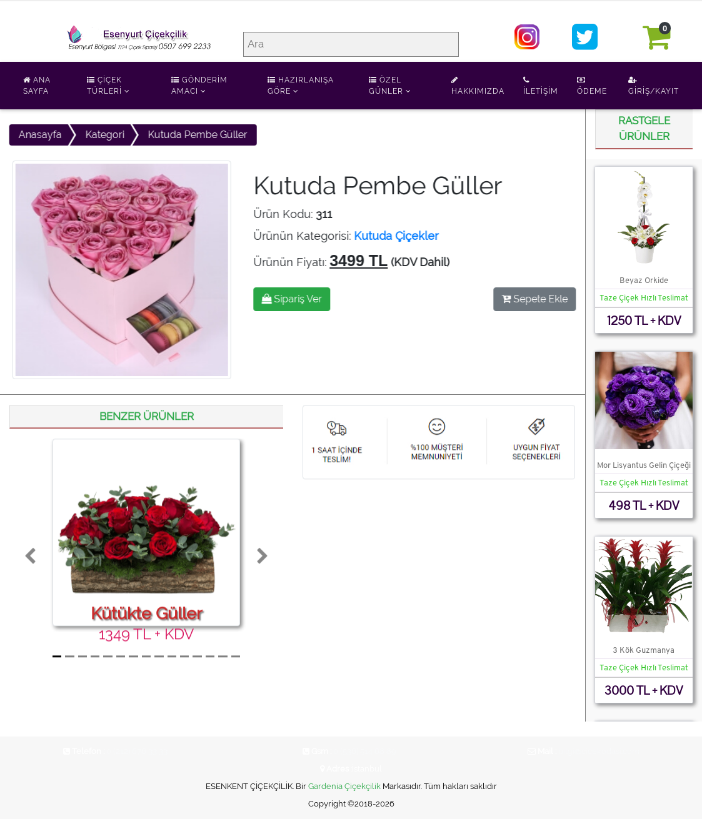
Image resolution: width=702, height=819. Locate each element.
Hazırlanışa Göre (301, 86)
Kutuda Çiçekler (398, 235)
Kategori (102, 135)
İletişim (540, 86)
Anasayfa (37, 135)
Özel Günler (390, 86)
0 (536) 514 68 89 (364, 751)
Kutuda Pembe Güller (195, 135)
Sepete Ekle (537, 299)
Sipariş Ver (294, 299)
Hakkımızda (477, 86)
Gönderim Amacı (199, 86)
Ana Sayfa (37, 86)
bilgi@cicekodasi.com (598, 751)
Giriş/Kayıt (653, 86)
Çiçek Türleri (108, 86)
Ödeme (592, 86)
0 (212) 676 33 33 (137, 751)
